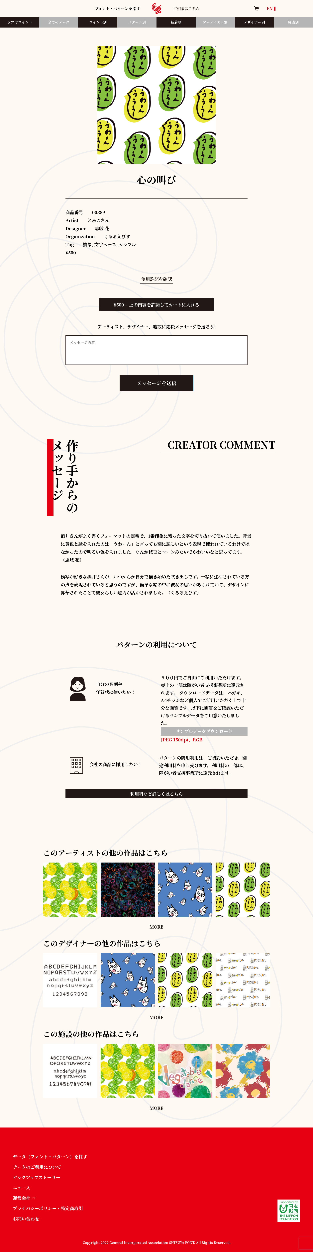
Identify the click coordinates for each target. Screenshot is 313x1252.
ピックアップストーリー (36, 1177)
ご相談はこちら (186, 8)
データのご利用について (37, 1167)
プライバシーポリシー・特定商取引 (48, 1208)
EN (270, 8)
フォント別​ (98, 22)
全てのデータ (58, 22)
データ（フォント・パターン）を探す (50, 1156)
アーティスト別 (215, 22)
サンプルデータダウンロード (204, 731)
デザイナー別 (254, 22)
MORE (156, 926)
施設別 (293, 22)
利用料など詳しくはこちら (156, 794)
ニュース (21, 1187)
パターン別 (137, 22)
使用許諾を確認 (156, 279)
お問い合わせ (26, 1218)
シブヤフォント (19, 22)
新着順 (176, 22)
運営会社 (24, 1198)
